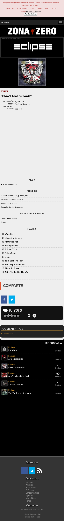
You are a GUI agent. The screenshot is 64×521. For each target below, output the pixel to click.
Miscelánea (31, 498)
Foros (28, 501)
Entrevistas (31, 487)
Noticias (29, 482)
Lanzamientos (32, 493)
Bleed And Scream (10, 185)
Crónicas (30, 490)
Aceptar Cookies (30, 14)
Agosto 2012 (20, 101)
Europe (3, 222)
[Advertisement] (32, 144)
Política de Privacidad (32, 514)
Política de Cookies (32, 517)
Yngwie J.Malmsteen (9, 218)
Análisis (29, 485)
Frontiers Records (22, 104)
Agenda (29, 495)
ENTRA (5, 22)
